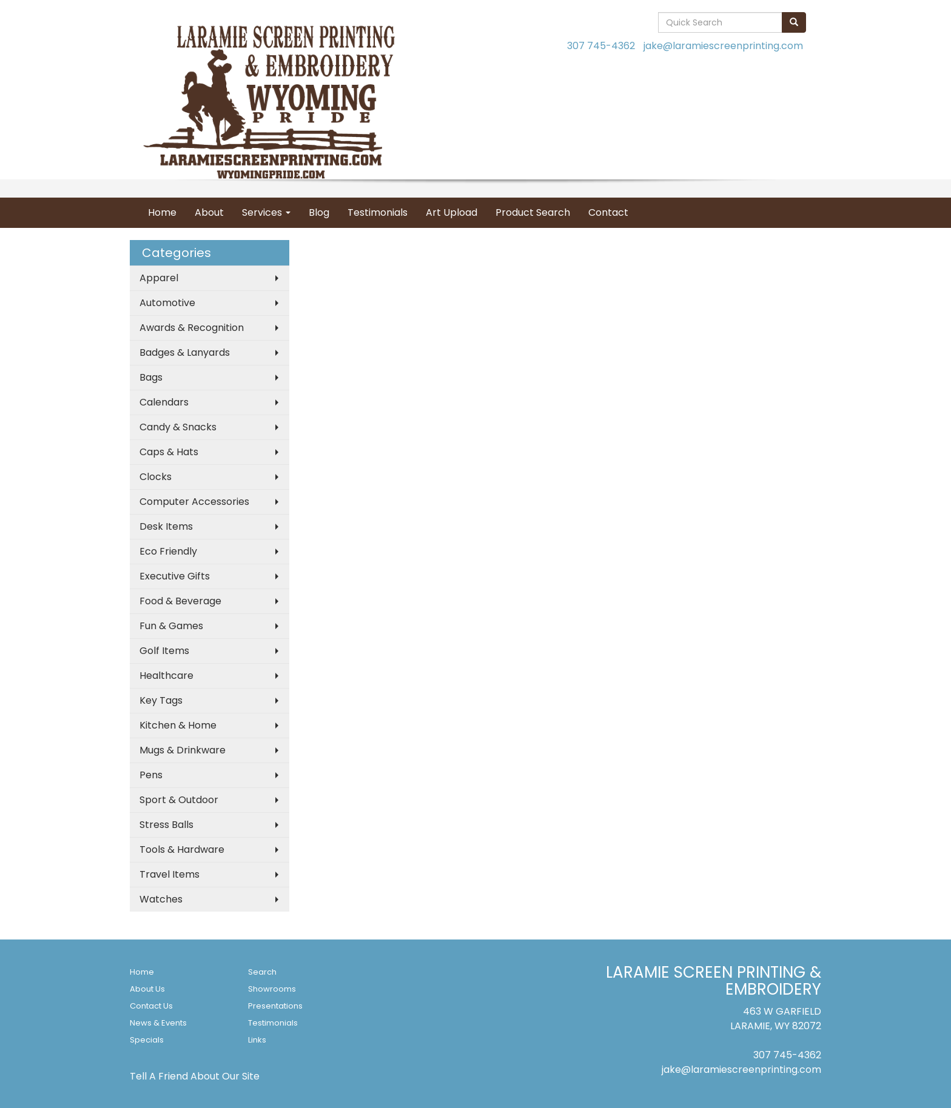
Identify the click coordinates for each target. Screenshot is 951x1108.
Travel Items (169, 874)
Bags (151, 377)
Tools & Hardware (181, 849)
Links (257, 1040)
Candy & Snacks (178, 427)
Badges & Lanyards (184, 352)
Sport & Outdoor (178, 800)
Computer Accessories (194, 502)
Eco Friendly (168, 551)
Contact (608, 212)
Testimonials (378, 212)
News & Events (158, 1023)
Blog (319, 212)
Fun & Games (171, 626)
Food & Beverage (180, 601)
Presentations (275, 1006)
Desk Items (166, 526)
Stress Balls (166, 825)
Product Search (533, 212)
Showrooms (272, 989)
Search (262, 972)
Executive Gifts (174, 576)
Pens (151, 775)
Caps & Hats (168, 452)
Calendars (164, 402)
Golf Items (164, 651)
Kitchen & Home (178, 725)
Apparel (158, 278)
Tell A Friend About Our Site (195, 1076)
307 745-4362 (601, 46)
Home (162, 212)
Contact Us (151, 1006)
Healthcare (166, 675)
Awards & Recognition (191, 328)
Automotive (167, 303)
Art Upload (451, 212)
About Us (147, 989)
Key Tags (161, 700)
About (209, 212)
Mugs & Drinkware (182, 750)
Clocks (155, 477)
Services (266, 212)
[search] (794, 22)
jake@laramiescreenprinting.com (723, 46)
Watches (161, 899)
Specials (147, 1040)
